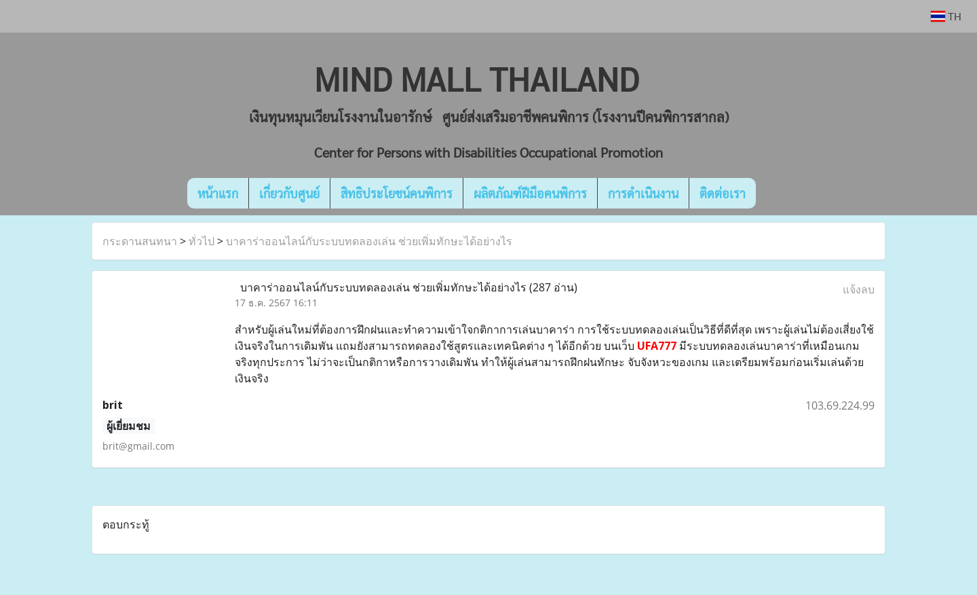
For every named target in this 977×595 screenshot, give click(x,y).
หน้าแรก (217, 193)
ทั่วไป (201, 241)
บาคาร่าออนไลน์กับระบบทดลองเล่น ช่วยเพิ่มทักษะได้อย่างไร (369, 241)
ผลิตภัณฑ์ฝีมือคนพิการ (530, 193)
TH (946, 16)
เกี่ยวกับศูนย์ (289, 193)
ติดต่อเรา (723, 193)
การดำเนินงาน (643, 193)
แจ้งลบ (859, 289)
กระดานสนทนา (139, 241)
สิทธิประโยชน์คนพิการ (397, 193)
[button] (776, 193)
